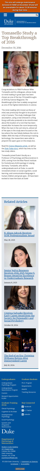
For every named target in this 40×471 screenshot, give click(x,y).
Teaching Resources (29, 392)
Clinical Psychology (8, 408)
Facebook (27, 407)
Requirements (26, 386)
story (11, 148)
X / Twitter (28, 410)
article (18, 146)
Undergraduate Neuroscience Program (10, 389)
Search (36, 15)
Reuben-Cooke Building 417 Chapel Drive (10, 448)
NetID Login (20, 469)
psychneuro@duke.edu (9, 458)
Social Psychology (8, 420)
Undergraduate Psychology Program (9, 384)
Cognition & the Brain (9, 412)
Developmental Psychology (7, 416)
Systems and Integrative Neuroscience (6, 425)
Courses (4, 393)
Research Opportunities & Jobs (10, 397)
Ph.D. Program (27, 383)
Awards (24, 389)
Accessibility (25, 464)
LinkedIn (27, 414)
